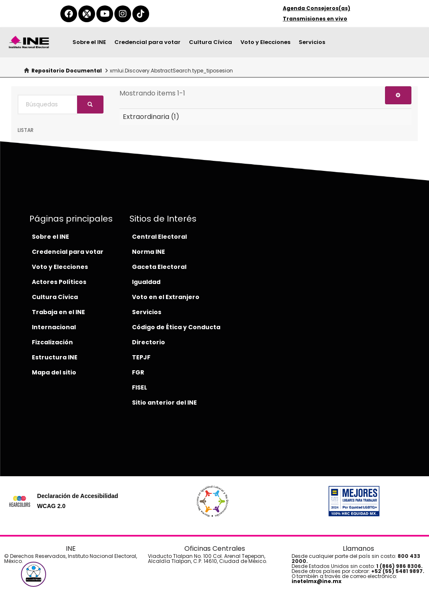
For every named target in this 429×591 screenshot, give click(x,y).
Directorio (148, 342)
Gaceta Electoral (159, 267)
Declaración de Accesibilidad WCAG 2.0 (77, 501)
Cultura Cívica (210, 42)
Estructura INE (55, 357)
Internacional (54, 327)
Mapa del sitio (54, 372)
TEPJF (141, 357)
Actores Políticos (59, 282)
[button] (33, 574)
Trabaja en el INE (58, 312)
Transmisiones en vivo (315, 18)
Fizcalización (52, 342)
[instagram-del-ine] (122, 13)
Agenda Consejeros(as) (316, 8)
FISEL (139, 387)
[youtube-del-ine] (104, 13)
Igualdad (146, 282)
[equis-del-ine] (86, 13)
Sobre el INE (89, 42)
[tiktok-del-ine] (140, 13)
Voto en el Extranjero (165, 297)
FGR (138, 372)
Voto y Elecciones (265, 42)
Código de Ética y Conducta (176, 327)
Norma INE (148, 252)
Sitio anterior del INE (164, 402)
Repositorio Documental (66, 70)
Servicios (312, 42)
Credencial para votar (147, 42)
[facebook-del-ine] (68, 13)
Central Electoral (159, 236)
